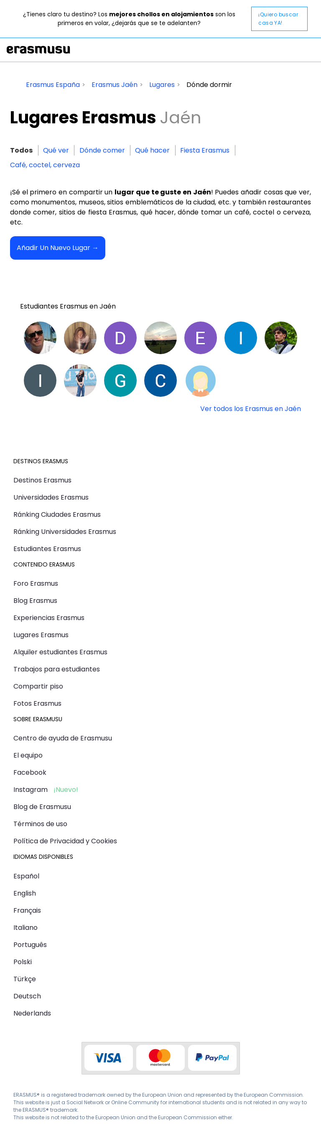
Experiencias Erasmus (48, 618)
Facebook (29, 772)
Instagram (30, 789)
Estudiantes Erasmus (47, 549)
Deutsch (27, 996)
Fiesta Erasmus (204, 150)
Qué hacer (152, 150)
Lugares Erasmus (41, 635)
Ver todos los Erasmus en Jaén (250, 409)
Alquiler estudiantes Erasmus (60, 652)
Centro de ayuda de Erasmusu (62, 738)
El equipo (28, 755)
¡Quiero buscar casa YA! (278, 18)
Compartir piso (38, 686)
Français (27, 910)
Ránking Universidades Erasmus (64, 531)
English (24, 893)
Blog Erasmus (35, 600)
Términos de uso (40, 824)
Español (26, 876)
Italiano (25, 927)
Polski (22, 962)
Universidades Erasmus (51, 497)
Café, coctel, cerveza (45, 165)
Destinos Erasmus (42, 480)
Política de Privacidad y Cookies (65, 841)
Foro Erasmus (35, 583)
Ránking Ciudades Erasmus (57, 514)
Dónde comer (102, 150)
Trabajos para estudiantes (56, 669)
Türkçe (24, 979)
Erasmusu (38, 50)
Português (30, 945)
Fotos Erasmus (37, 703)
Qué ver (56, 150)
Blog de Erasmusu (42, 807)
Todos (21, 150)
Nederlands (32, 1013)
